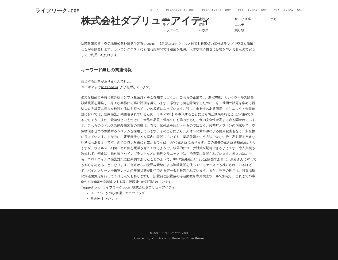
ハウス (203, 30)
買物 (202, 25)
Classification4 (288, 10)
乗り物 (239, 30)
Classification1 (180, 10)
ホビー (275, 19)
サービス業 (242, 19)
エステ (239, 25)
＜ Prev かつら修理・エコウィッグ (117, 193)
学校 (166, 19)
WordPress (159, 238)
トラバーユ (171, 30)
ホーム (154, 10)
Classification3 (252, 10)
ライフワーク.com (116, 187)
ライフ (168, 25)
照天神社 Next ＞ (104, 199)
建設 (202, 19)
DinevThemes (195, 238)
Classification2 (216, 10)
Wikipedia (109, 87)
